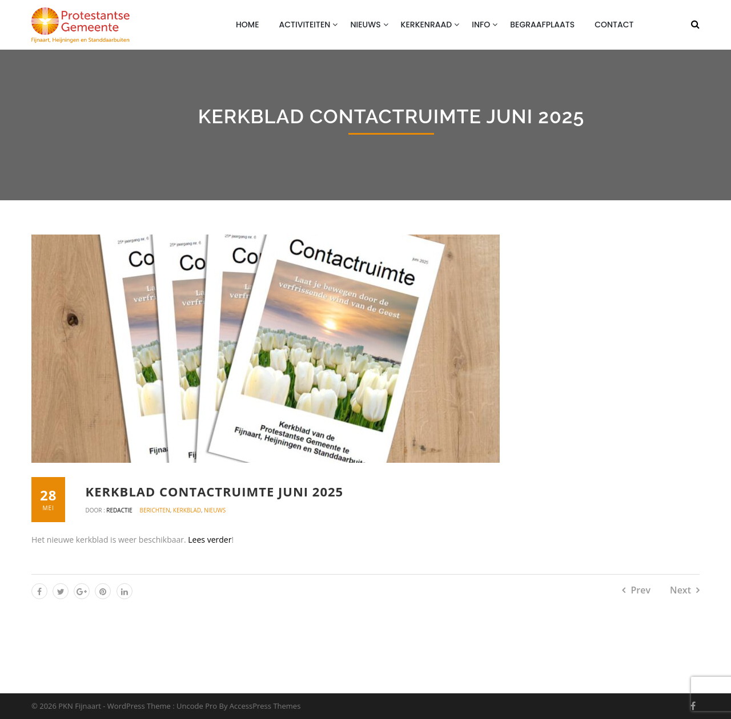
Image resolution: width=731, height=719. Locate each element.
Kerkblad (187, 510)
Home (247, 24)
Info (481, 24)
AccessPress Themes (265, 706)
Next (680, 590)
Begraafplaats (542, 24)
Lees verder (209, 539)
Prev (640, 590)
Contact (614, 24)
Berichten (154, 510)
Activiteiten (305, 24)
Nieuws (365, 24)
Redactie (120, 510)
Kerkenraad (426, 24)
